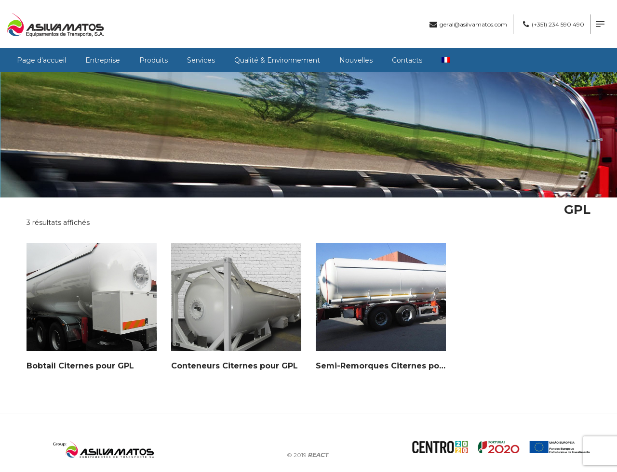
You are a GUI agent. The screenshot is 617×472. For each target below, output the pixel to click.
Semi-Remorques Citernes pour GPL (391, 365)
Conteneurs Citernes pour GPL (234, 365)
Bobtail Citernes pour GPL (80, 365)
